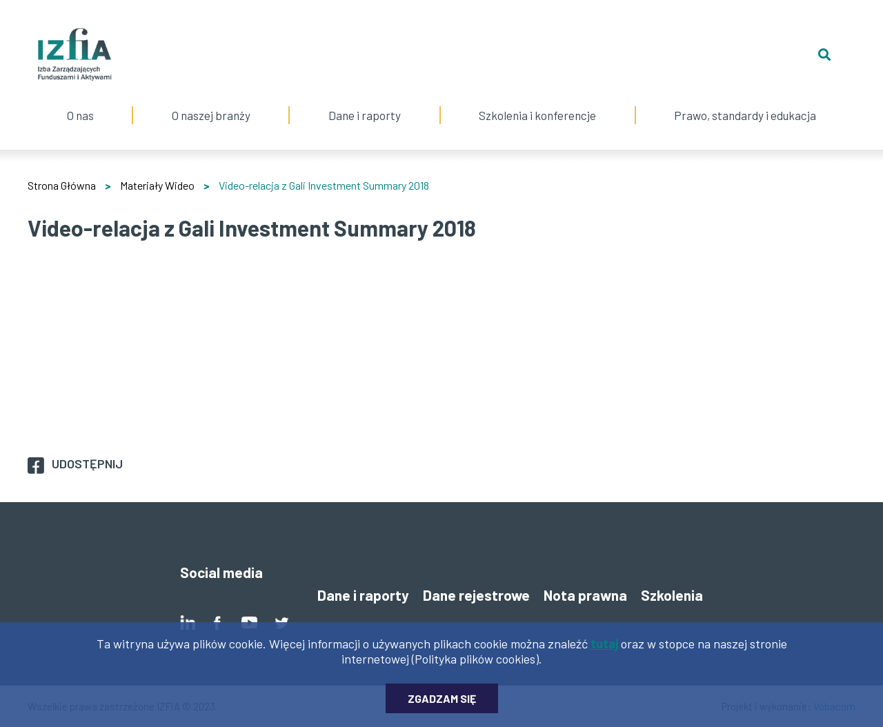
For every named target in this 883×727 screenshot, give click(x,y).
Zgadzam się (442, 698)
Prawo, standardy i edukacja (745, 101)
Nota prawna (585, 595)
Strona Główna (62, 185)
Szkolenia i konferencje (537, 101)
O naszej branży (210, 101)
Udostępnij (87, 463)
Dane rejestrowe (476, 595)
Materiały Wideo (157, 185)
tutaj (604, 643)
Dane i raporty (364, 115)
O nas (80, 101)
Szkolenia (672, 595)
